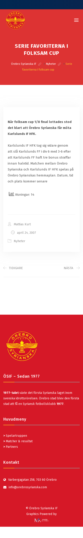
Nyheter (19, 241)
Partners (10, 447)
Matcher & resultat (18, 441)
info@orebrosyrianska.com (28, 487)
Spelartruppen (16, 436)
